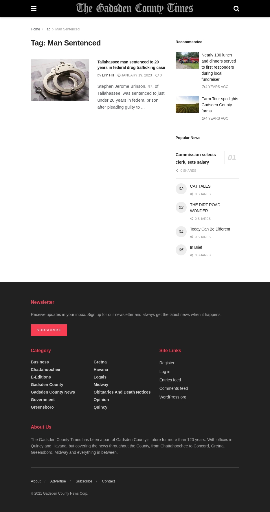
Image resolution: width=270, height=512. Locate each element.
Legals (100, 377)
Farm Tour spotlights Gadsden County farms (220, 104)
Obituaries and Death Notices (122, 392)
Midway (101, 384)
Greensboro (42, 407)
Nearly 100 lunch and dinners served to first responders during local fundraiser (219, 67)
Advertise (58, 481)
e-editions (41, 377)
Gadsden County (47, 384)
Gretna (100, 362)
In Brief (196, 247)
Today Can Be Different (210, 229)
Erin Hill (108, 75)
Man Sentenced (67, 29)
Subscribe (84, 481)
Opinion (101, 399)
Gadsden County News (53, 392)
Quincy (100, 407)
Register (167, 363)
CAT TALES (200, 186)
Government (43, 399)
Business (40, 362)
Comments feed (173, 388)
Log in (164, 371)
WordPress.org (172, 397)
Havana (101, 369)
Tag (47, 29)
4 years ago (215, 87)
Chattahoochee (45, 369)
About (36, 481)
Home (35, 29)
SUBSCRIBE (49, 330)
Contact (108, 481)
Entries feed (170, 380)
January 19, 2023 (134, 75)
